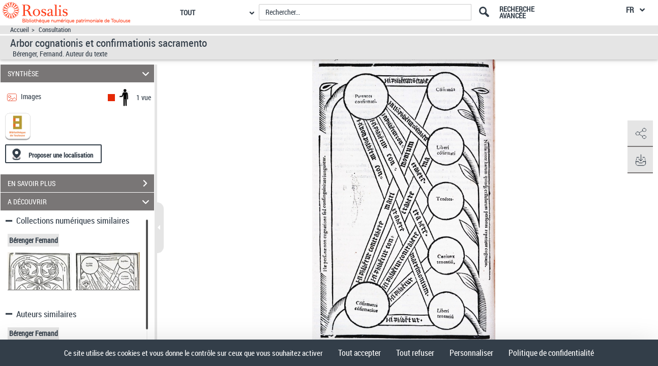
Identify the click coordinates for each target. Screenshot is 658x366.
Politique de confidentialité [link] (551, 352)
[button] (640, 133)
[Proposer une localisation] (53, 153)
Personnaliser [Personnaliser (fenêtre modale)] (471, 352)
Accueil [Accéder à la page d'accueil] (19, 29)
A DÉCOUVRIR (80, 201)
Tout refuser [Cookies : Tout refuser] (415, 352)
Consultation (55, 29)
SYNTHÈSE (80, 73)
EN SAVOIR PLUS (81, 183)
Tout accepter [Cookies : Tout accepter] (359, 352)
